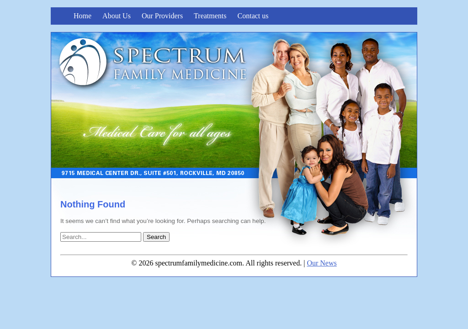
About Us (116, 16)
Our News (321, 263)
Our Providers (162, 16)
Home (82, 16)
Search (156, 236)
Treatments (210, 16)
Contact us (253, 16)
